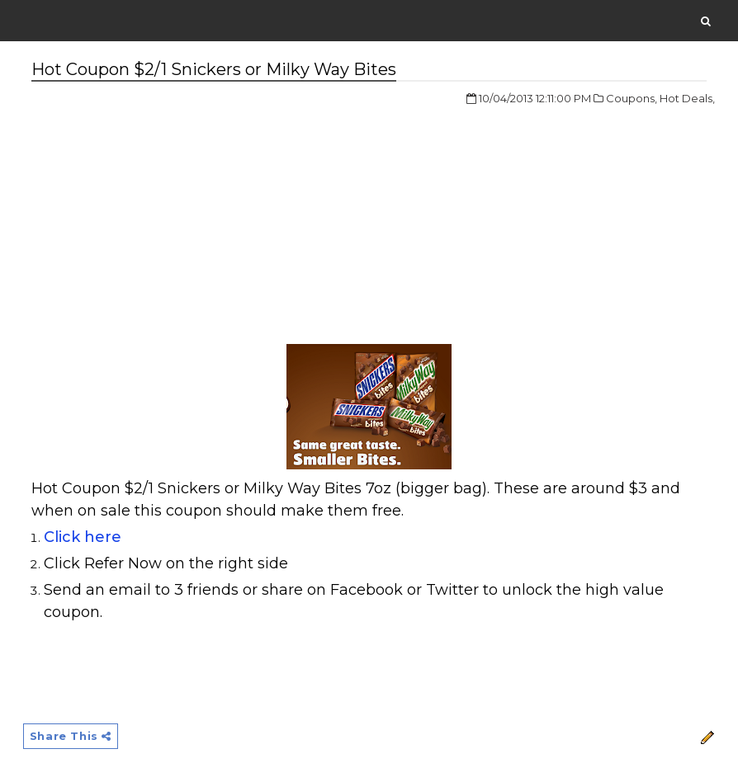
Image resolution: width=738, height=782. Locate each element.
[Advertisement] (170, 213)
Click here (82, 537)
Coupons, (631, 98)
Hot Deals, (687, 98)
